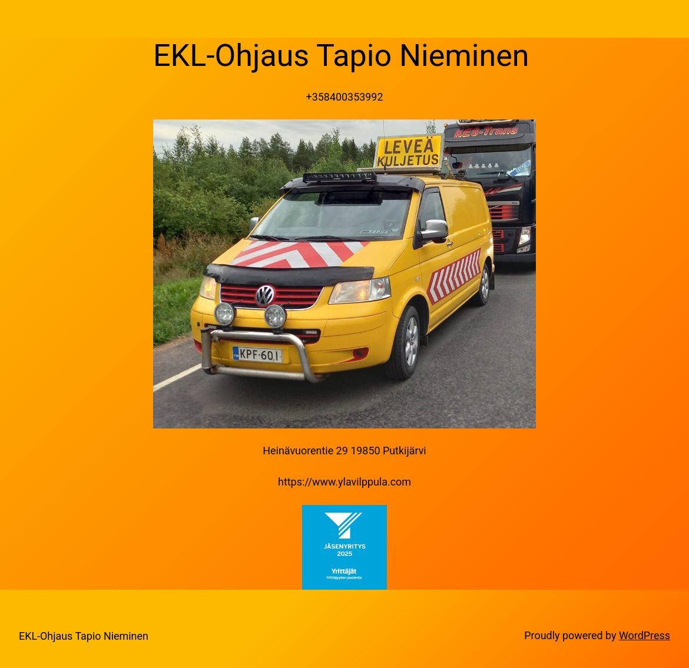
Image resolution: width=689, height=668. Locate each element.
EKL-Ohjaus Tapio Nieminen (83, 636)
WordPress (644, 635)
